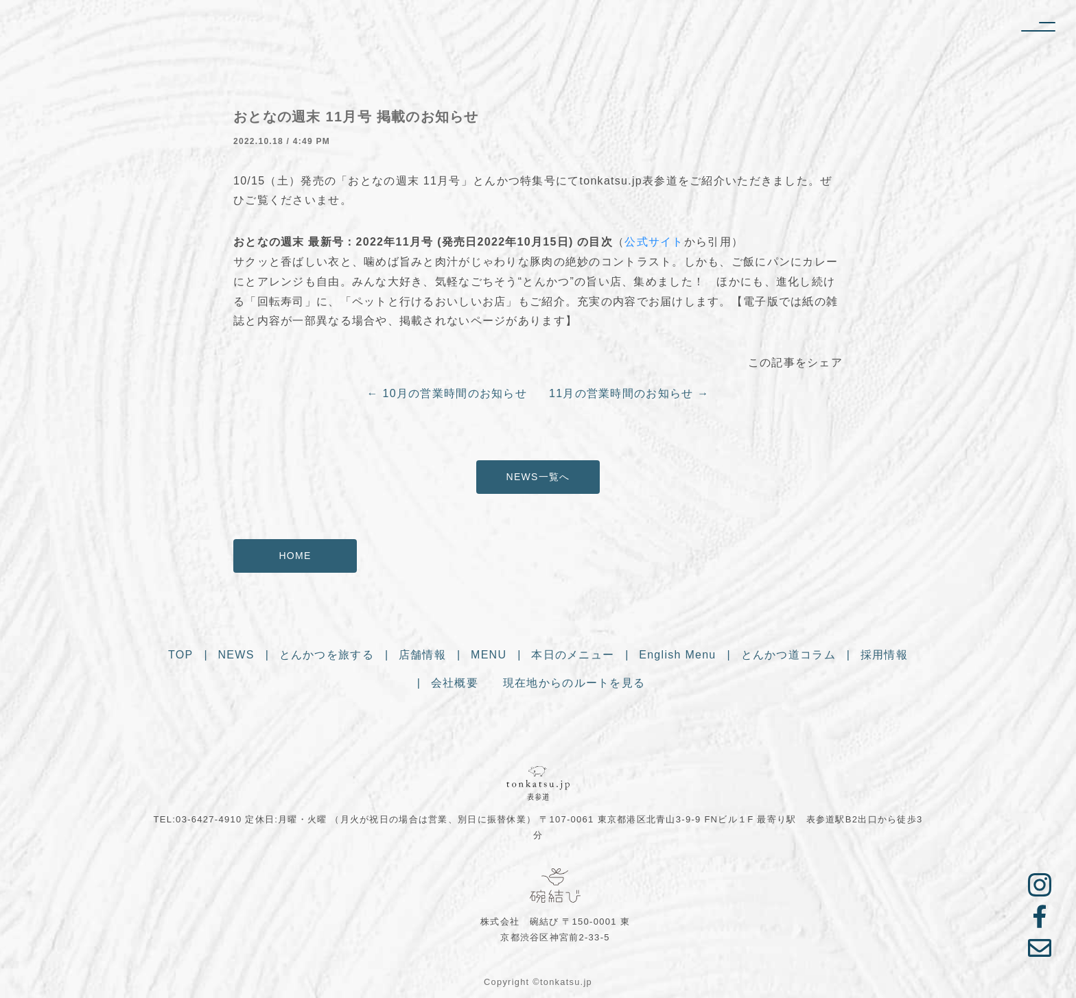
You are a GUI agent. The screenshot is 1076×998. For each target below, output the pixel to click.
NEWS (236, 656)
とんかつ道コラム (788, 656)
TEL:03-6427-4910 (198, 819)
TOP (180, 656)
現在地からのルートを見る (574, 684)
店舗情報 (422, 656)
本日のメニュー (572, 656)
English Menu (677, 656)
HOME (295, 555)
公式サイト (653, 242)
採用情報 (884, 656)
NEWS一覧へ (538, 476)
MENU (488, 656)
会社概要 (454, 684)
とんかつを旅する (326, 656)
